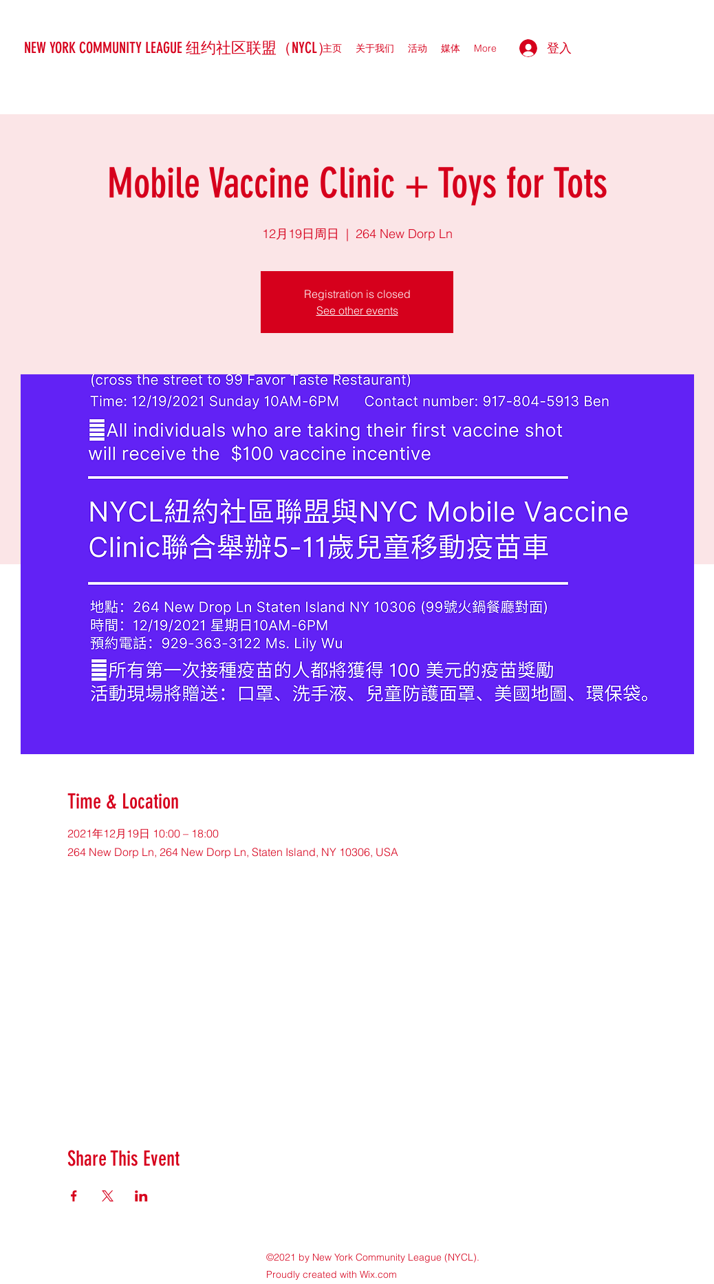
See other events (357, 310)
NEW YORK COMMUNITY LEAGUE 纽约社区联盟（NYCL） (178, 48)
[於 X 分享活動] (107, 1195)
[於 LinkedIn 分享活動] (141, 1195)
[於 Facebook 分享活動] (73, 1195)
